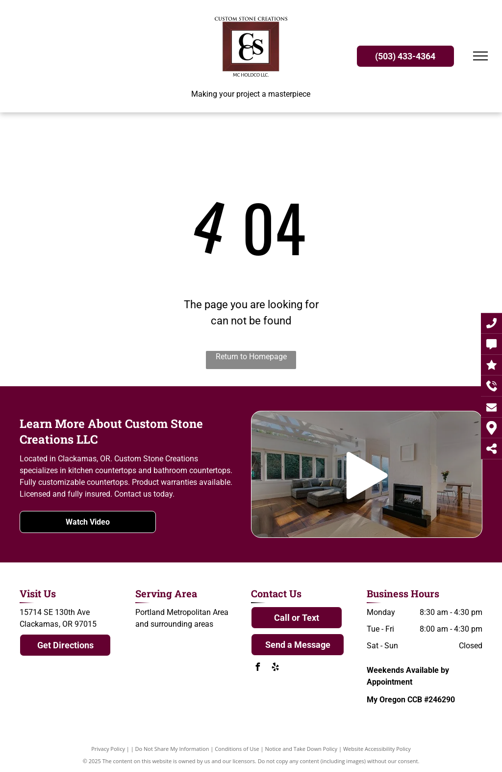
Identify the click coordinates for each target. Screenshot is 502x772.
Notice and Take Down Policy (301, 748)
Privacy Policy (108, 748)
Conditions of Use (237, 748)
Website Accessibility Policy (377, 748)
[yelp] (275, 668)
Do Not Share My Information (172, 748)
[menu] (480, 56)
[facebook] (257, 668)
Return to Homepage (251, 356)
